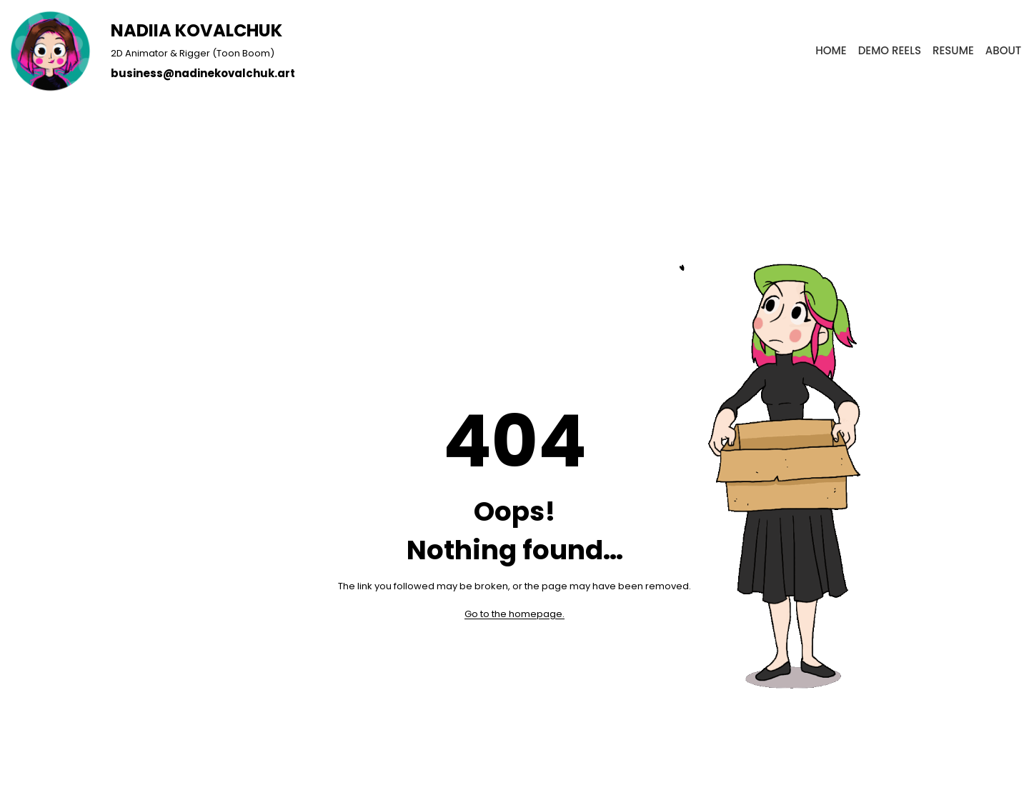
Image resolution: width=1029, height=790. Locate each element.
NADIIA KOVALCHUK (196, 30)
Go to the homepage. (514, 614)
